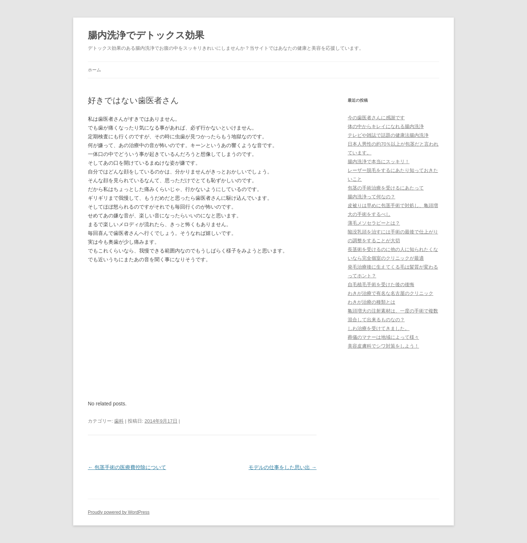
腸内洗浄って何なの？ (371, 196)
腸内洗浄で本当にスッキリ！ (379, 161)
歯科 (119, 421)
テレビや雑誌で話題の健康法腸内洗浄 (388, 135)
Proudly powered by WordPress (119, 512)
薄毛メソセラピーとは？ (374, 223)
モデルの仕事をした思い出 (282, 467)
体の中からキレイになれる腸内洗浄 (386, 126)
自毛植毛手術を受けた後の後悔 (381, 284)
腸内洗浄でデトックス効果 (146, 35)
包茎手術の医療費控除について (127, 467)
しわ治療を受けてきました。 (379, 328)
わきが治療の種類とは (371, 302)
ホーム (94, 69)
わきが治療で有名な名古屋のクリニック (390, 293)
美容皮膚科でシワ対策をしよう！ (383, 346)
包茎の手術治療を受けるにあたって (386, 188)
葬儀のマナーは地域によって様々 (383, 337)
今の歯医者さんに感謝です (376, 117)
